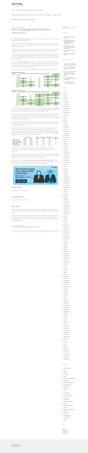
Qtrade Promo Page (57, 14)
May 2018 (65, 195)
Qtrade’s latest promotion (22, 61)
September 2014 (67, 286)
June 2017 (65, 218)
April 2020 (65, 147)
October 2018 (66, 185)
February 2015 (66, 276)
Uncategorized (66, 417)
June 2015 (65, 268)
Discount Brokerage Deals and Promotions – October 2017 (70, 78)
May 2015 (65, 270)
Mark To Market (67, 397)
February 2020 (66, 151)
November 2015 (66, 257)
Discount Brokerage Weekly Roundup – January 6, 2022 (24, 231)
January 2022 (66, 104)
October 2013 (66, 309)
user (24, 27)
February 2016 (66, 251)
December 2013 (66, 305)
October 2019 (66, 160)
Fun (64, 390)
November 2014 (66, 282)
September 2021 (67, 112)
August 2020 (66, 139)
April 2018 (65, 197)
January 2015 (66, 278)
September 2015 (67, 261)
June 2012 (65, 342)
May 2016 (65, 245)
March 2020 (66, 149)
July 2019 (65, 166)
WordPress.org (65, 433)
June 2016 (65, 243)
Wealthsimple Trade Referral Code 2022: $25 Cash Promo (23, 19)
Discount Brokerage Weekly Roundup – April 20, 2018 (70, 64)
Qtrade (18, 227)
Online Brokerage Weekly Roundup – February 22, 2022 (47, 231)
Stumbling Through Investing (69, 409)
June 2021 (65, 118)
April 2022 (65, 98)
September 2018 (67, 187)
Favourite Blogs (67, 386)
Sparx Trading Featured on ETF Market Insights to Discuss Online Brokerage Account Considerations (69, 42)
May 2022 (65, 95)
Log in (63, 428)
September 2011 (67, 359)
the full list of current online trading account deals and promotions (38, 160)
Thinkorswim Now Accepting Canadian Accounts (69, 82)
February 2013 (66, 326)
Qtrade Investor (23, 227)
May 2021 (65, 120)
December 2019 (66, 156)
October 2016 (66, 234)
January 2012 (66, 353)
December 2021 (66, 106)
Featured (65, 388)
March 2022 (66, 100)
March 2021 (66, 124)
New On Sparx (66, 399)
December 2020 (66, 131)
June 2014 (65, 292)
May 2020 (65, 145)
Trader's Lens (66, 411)
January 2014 (66, 303)
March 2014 (66, 299)
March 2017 (66, 224)
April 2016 (65, 247)
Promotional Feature (68, 401)
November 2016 (66, 232)
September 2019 (67, 162)
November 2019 (66, 158)
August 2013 (66, 313)
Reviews (65, 403)
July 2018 (65, 191)
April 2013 (65, 321)
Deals (23, 225)
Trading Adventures (67, 415)
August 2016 (66, 239)
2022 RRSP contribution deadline (22, 38)
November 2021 (66, 108)
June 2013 (65, 317)
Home (12, 10)
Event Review (66, 380)
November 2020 (66, 133)
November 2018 (66, 183)
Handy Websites (67, 392)
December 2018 (66, 180)
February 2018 (66, 201)
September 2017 (67, 212)
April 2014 (65, 297)
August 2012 (66, 338)
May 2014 (65, 295)
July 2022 (65, 91)
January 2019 (66, 178)
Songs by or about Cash (68, 405)
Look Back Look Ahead (68, 395)
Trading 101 (66, 413)
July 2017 (65, 216)
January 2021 (66, 129)
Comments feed (65, 431)
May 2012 (65, 344)
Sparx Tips (66, 407)
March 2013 (66, 323)
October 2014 (66, 284)
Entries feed (64, 430)
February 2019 (66, 176)
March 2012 (66, 348)
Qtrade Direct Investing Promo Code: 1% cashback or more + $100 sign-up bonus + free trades (30, 14)
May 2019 (65, 170)
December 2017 (66, 205)
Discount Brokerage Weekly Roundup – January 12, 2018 (69, 68)
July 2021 (65, 116)
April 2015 (65, 272)
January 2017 (66, 228)
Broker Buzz (66, 372)
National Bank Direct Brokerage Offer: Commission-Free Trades (29, 10)
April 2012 (65, 346)
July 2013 (65, 315)
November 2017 (66, 207)
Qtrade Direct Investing (45, 109)
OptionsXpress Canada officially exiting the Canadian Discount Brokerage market (70, 73)
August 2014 (66, 288)
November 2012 (66, 332)
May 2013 (65, 319)
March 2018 (66, 199)
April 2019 (65, 172)
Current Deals (18, 225)
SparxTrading (16, 4)
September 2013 (67, 311)
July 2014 (65, 290)
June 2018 (65, 193)
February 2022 (66, 102)
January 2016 (66, 253)
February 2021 (66, 127)
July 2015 (65, 265)
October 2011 (66, 357)
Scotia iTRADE (55, 132)
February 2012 (66, 350)
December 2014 (66, 280)
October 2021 (66, 110)
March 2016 (66, 249)
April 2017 (65, 222)
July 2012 (65, 340)
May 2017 (65, 220)
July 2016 (65, 241)
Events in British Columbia (69, 382)
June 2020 (65, 143)
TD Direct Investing (36, 227)
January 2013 (66, 328)
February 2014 (66, 301)
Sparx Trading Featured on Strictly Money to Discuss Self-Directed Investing (69, 47)
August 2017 (66, 214)
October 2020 (66, 135)
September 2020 (67, 137)
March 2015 (66, 274)
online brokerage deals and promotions (25, 55)
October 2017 (66, 210)
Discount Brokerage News (68, 378)
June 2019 (65, 168)
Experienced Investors (68, 384)
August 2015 (66, 263)
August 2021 (66, 114)
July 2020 (65, 141)
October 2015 (66, 259)
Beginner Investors (67, 368)
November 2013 (66, 307)
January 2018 (66, 203)
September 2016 (67, 236)
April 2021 (65, 122)
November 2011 (66, 355)
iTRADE (15, 227)
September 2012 (67, 336)
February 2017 (66, 226)
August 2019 (66, 164)
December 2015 (66, 255)
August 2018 (66, 189)
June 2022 (65, 93)
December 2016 (66, 230)
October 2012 (66, 334)
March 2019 (66, 174)
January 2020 (66, 154)
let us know (43, 163)
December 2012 (66, 330)
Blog (64, 370)
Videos (65, 419)
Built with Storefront (15, 446)
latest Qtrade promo (17, 220)
